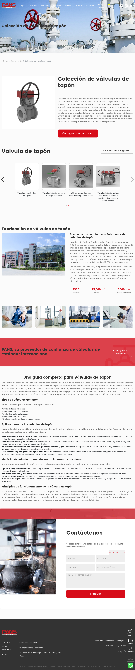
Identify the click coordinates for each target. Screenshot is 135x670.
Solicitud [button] (78, 5)
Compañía (109, 641)
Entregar (95, 594)
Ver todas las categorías (117, 151)
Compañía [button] (44, 5)
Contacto (90, 5)
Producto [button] (33, 5)
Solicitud (109, 645)
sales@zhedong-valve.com (31, 648)
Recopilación (16, 61)
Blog (117, 645)
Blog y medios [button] (101, 5)
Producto (99, 641)
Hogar (22, 5)
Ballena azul (109, 666)
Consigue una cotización (78, 133)
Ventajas (57, 5)
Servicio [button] (68, 5)
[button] (111, 5)
